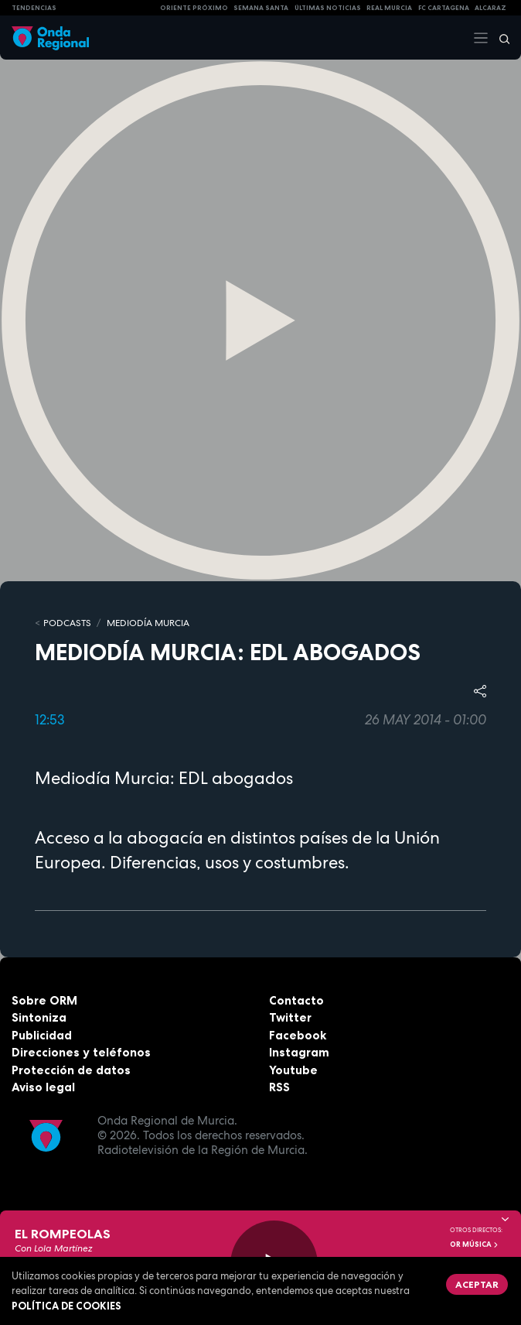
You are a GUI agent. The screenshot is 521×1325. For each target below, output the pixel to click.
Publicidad (42, 1035)
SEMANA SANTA (260, 8)
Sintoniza (39, 1017)
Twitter (290, 1017)
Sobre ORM (44, 1000)
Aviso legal (43, 1087)
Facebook (297, 1035)
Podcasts (67, 623)
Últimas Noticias (328, 8)
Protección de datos (71, 1070)
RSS (279, 1087)
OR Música (474, 1244)
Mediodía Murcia (148, 623)
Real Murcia (389, 8)
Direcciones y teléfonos (81, 1052)
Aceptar (477, 1284)
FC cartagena (443, 8)
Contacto (296, 1000)
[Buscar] (499, 38)
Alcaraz (490, 8)
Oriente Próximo (194, 8)
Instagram (299, 1052)
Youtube (293, 1070)
